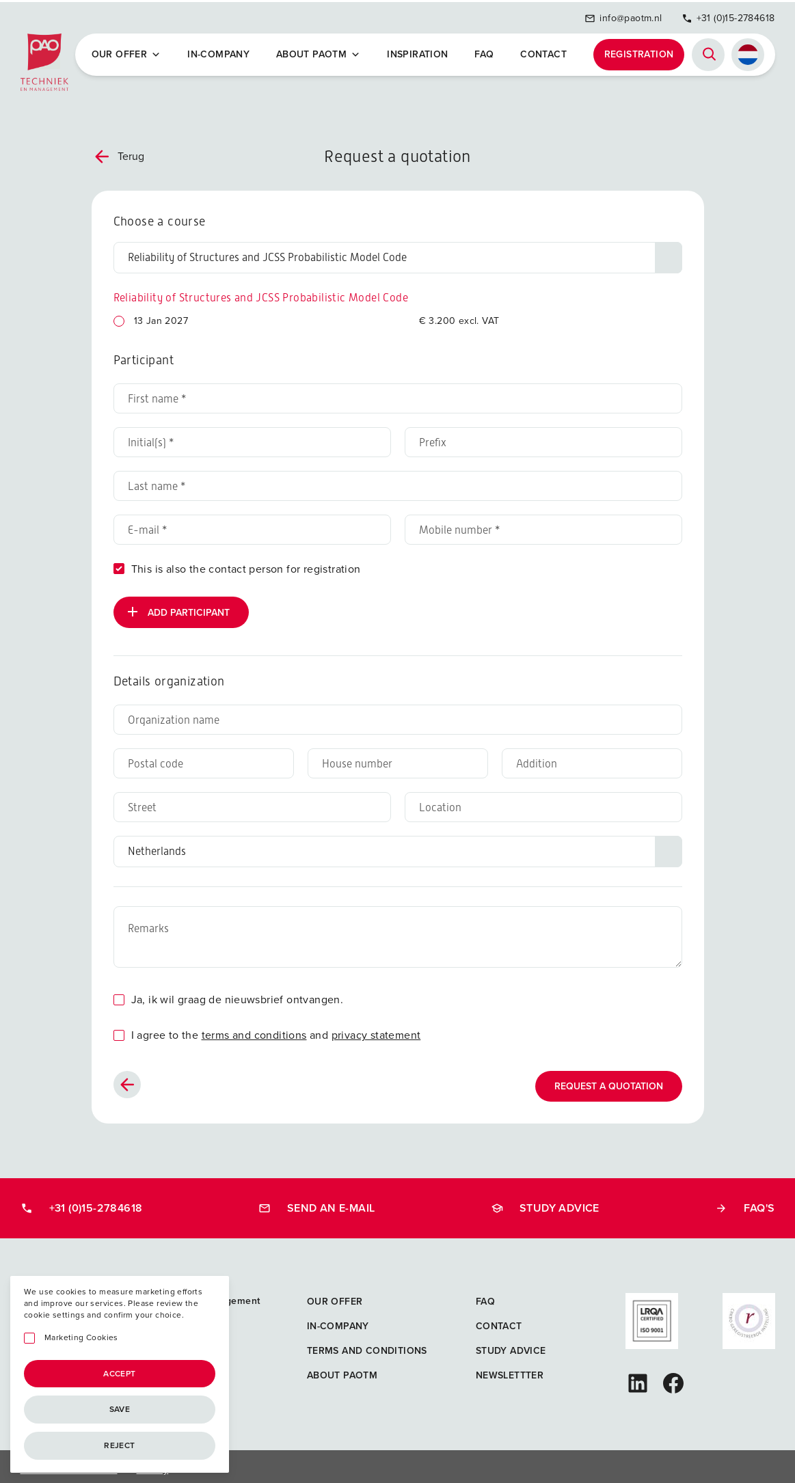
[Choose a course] (397, 252)
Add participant (177, 606)
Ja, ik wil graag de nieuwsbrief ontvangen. (237, 994)
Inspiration (418, 52)
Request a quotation (608, 1081)
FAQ (485, 52)
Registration (639, 51)
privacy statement (376, 1029)
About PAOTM (320, 52)
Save (120, 1409)
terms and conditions (254, 1029)
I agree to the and (276, 1029)
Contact (544, 52)
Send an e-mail (316, 1202)
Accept (119, 1374)
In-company (221, 52)
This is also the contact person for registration (246, 563)
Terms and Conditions (367, 1345)
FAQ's (744, 1202)
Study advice (545, 1202)
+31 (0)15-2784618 (728, 15)
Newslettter (509, 1370)
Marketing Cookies (81, 1338)
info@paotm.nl (623, 15)
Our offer (129, 52)
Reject (119, 1445)
